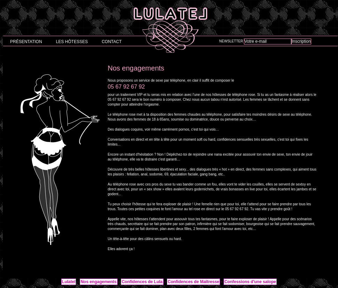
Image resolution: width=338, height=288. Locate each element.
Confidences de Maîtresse (193, 281)
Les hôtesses (72, 41)
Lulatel (69, 281)
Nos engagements (98, 281)
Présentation (26, 41)
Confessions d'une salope (250, 281)
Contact (112, 41)
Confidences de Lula (142, 281)
